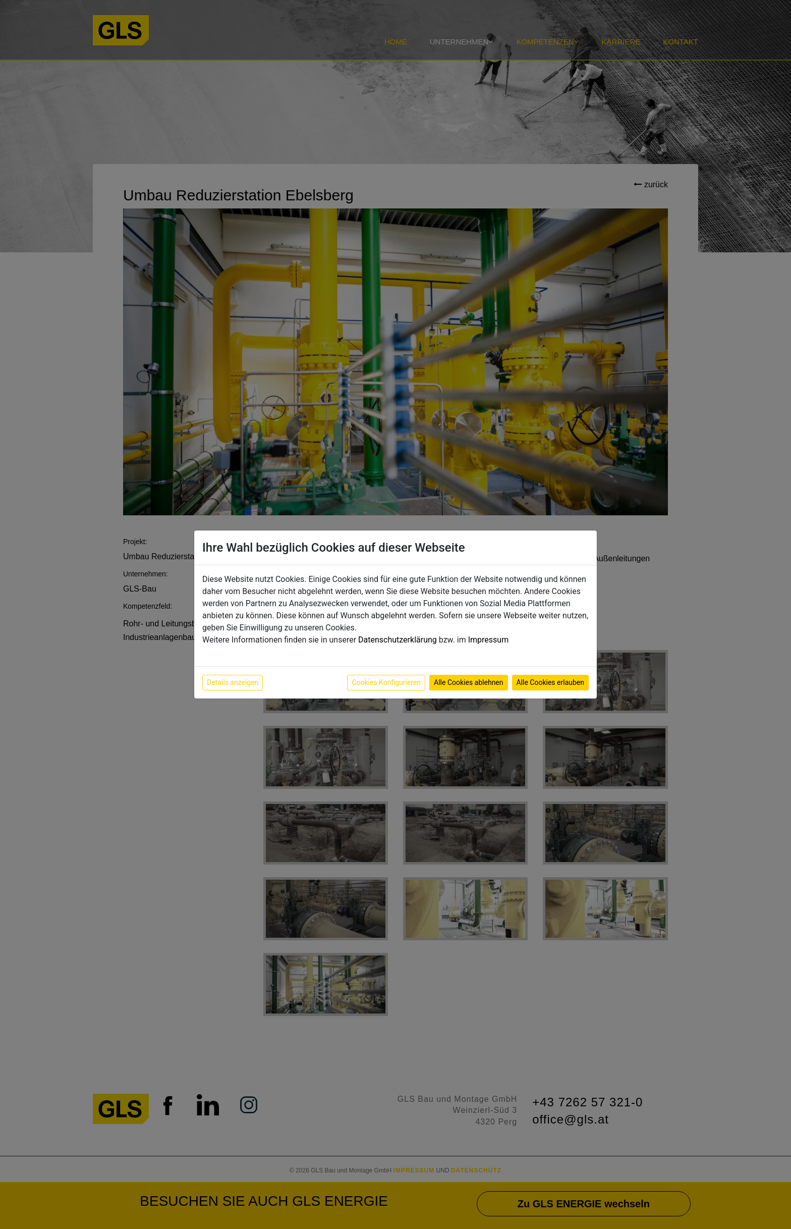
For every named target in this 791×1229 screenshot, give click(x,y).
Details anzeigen (232, 682)
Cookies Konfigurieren (386, 682)
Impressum (488, 640)
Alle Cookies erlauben (550, 682)
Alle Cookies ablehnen (468, 682)
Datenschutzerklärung (397, 640)
